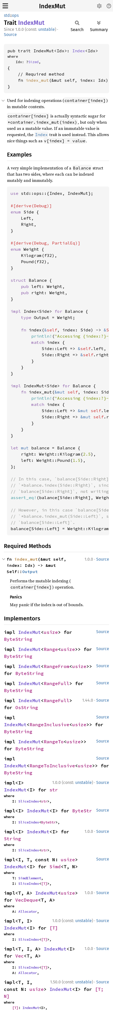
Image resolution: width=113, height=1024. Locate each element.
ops (15, 15)
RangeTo (54, 742)
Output (30, 571)
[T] (44, 883)
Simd (55, 867)
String (12, 839)
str (53, 790)
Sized (33, 62)
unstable (46, 29)
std (7, 15)
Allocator (27, 911)
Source (10, 34)
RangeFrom (56, 666)
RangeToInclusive (52, 766)
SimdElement (29, 878)
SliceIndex (28, 801)
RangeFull (56, 683)
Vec (19, 956)
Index (78, 50)
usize (51, 632)
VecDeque (26, 900)
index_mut (37, 80)
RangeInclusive (49, 725)
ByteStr (82, 811)
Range (51, 649)
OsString (26, 707)
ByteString (18, 639)
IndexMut (52, 6)
